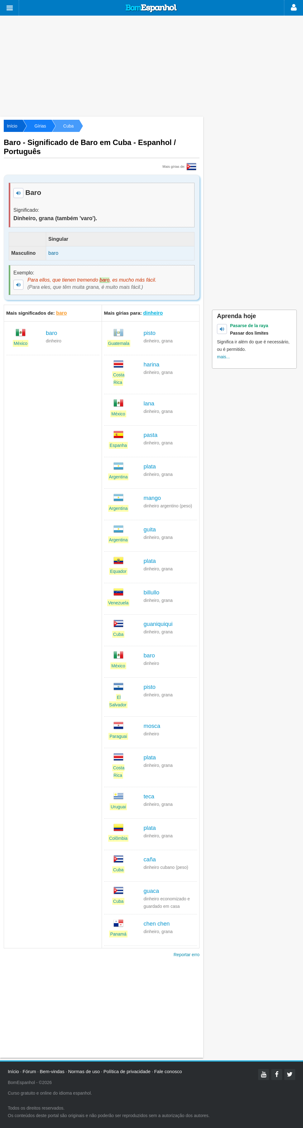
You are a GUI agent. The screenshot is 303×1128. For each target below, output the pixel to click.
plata (150, 466)
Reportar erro (187, 954)
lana (149, 403)
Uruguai (118, 806)
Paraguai (118, 736)
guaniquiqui (158, 624)
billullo (152, 592)
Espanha (118, 445)
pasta (151, 435)
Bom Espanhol (151, 8)
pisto (150, 333)
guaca (151, 891)
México (20, 343)
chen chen (157, 924)
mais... (223, 356)
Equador (118, 571)
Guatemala (118, 343)
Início (12, 125)
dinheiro (153, 313)
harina (152, 364)
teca (149, 796)
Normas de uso (84, 1071)
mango (152, 498)
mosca (152, 726)
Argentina (118, 476)
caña (150, 859)
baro (61, 313)
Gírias (40, 125)
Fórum (29, 1071)
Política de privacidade (127, 1071)
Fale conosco (168, 1071)
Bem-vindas (52, 1071)
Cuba (68, 125)
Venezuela (118, 602)
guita (150, 529)
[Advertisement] (151, 65)
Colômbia (118, 838)
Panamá (118, 934)
